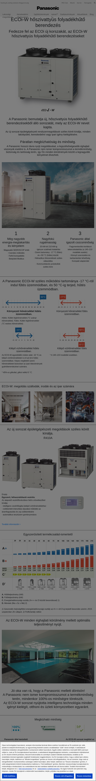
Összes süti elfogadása (64, 776)
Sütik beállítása (9, 776)
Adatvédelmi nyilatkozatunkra (48, 769)
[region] (48, 761)
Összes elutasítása (84, 776)
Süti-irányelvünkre (25, 769)
